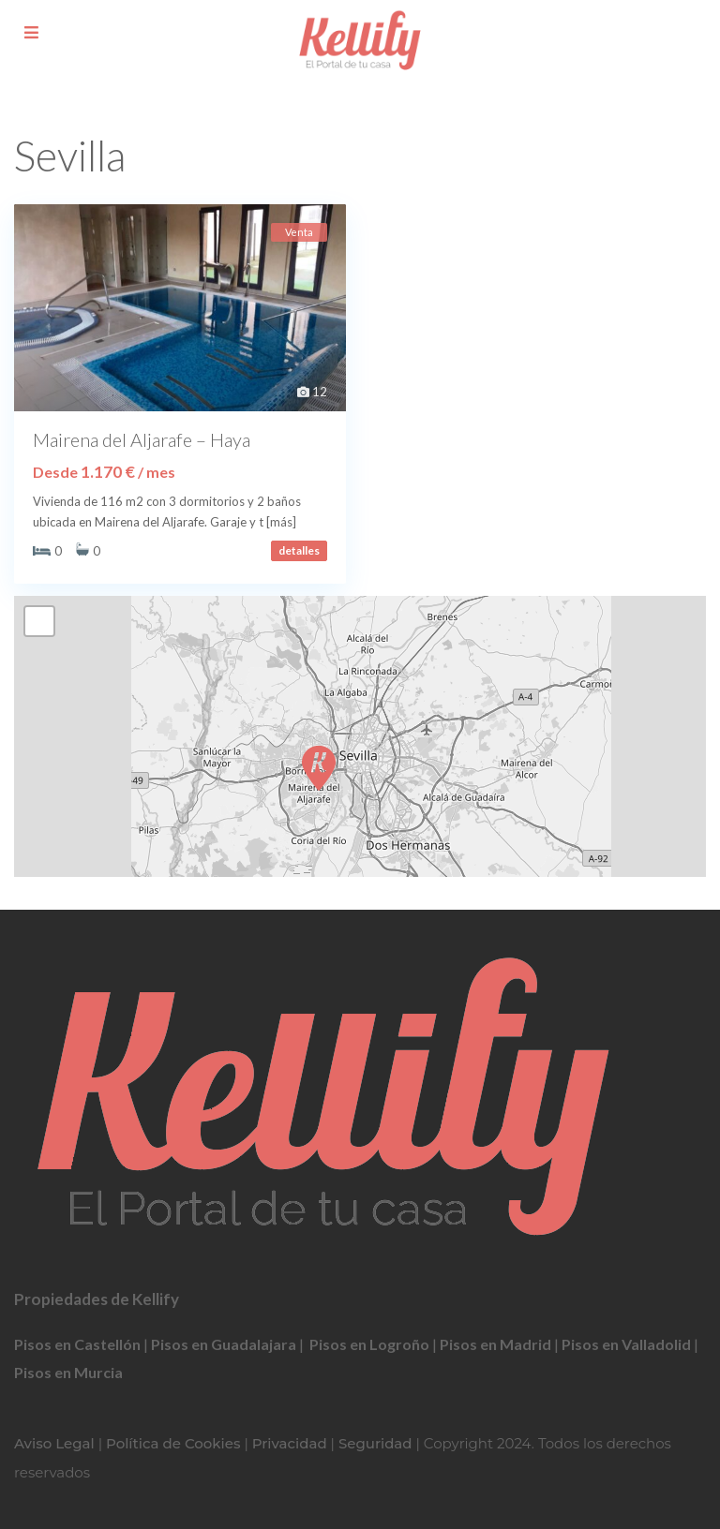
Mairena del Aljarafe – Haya (141, 439)
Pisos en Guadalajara (223, 1344)
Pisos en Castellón (77, 1344)
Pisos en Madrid (495, 1344)
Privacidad (289, 1443)
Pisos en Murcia (68, 1372)
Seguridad (375, 1443)
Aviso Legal (54, 1443)
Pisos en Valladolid (626, 1344)
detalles (299, 550)
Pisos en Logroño (369, 1344)
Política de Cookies (173, 1443)
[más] (281, 521)
